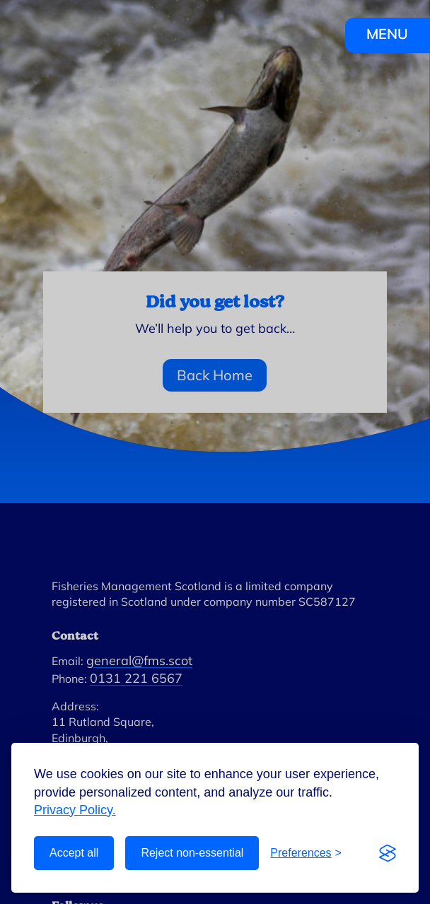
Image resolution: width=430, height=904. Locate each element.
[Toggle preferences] (306, 853)
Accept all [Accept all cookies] (74, 853)
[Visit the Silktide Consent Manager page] (387, 853)
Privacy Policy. (75, 810)
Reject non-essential (192, 853)
